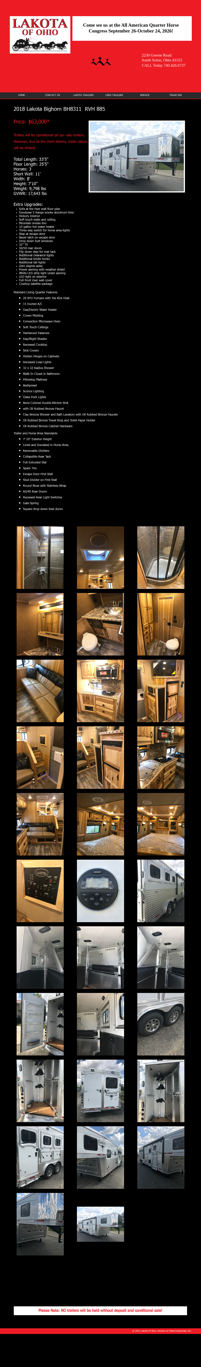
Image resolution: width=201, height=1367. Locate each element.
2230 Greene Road (156, 55)
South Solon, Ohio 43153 (162, 60)
